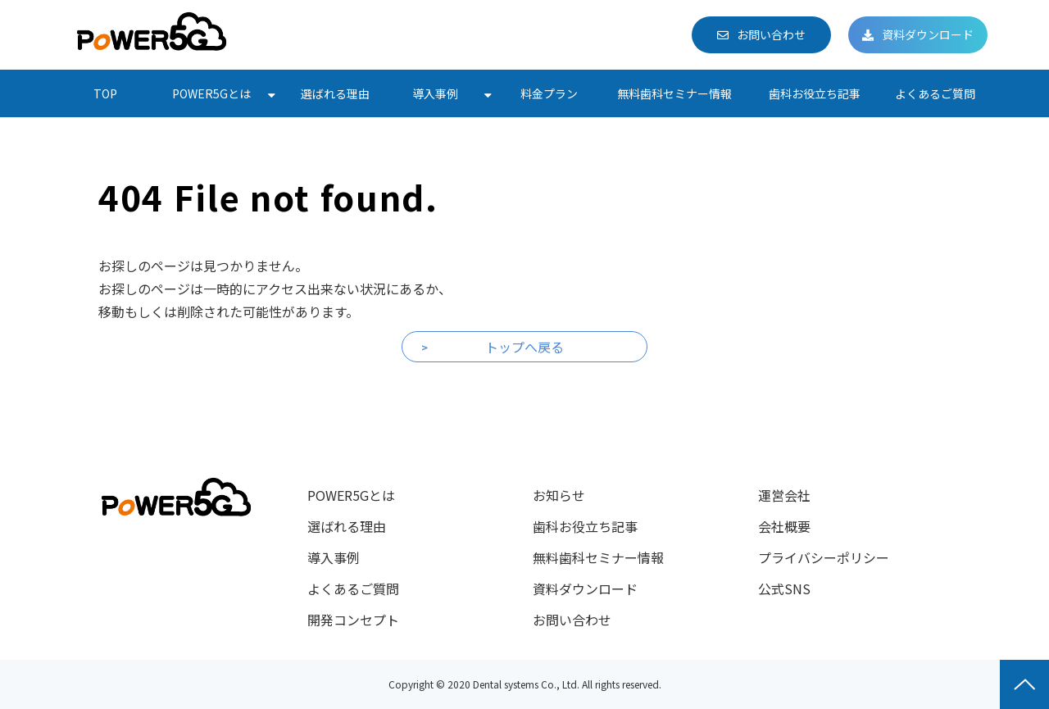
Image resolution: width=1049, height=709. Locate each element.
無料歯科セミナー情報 (674, 93)
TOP (105, 93)
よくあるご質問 (935, 93)
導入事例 (435, 93)
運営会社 (784, 495)
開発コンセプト (353, 619)
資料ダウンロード (928, 34)
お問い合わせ (771, 34)
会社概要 (784, 526)
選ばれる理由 (335, 93)
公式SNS (784, 588)
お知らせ (559, 495)
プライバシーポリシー (823, 557)
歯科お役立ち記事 (815, 93)
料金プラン (549, 93)
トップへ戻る (524, 347)
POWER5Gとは (211, 93)
